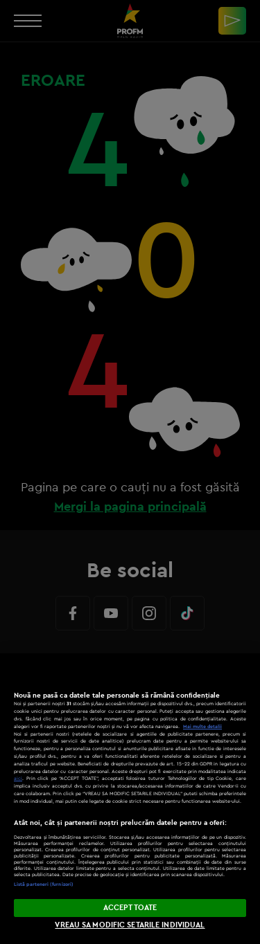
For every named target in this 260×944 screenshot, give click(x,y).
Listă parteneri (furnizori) (43, 884)
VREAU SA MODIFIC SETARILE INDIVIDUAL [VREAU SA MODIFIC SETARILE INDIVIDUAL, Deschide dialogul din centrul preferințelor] (130, 924)
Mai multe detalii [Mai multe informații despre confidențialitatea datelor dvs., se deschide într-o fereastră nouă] (202, 726)
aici (18, 778)
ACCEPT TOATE (130, 907)
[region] (130, 798)
